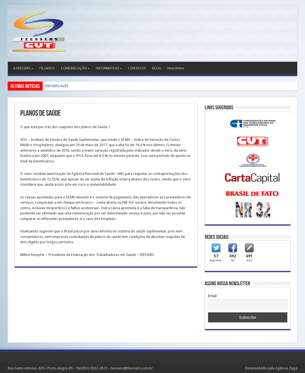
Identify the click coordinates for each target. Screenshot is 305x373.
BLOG (156, 68)
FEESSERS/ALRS (56, 86)
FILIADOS (47, 68)
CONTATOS (137, 68)
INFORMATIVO (109, 68)
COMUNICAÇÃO (75, 68)
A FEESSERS (23, 68)
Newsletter (175, 68)
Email (212, 296)
